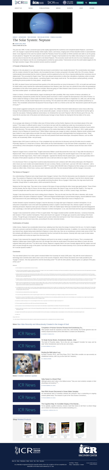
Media (58, 8)
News (31, 8)
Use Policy (71, 462)
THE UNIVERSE (31, 37)
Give (81, 8)
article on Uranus (22, 305)
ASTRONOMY (22, 37)
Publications (44, 8)
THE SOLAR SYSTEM (43, 37)
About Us (18, 8)
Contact (82, 464)
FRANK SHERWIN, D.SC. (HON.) (49, 346)
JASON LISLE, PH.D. (20, 43)
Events (70, 8)
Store (92, 8)
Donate (80, 2)
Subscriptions (76, 464)
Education (42, 461)
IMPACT (15, 37)
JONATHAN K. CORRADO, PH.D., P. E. (50, 410)
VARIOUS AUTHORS (47, 358)
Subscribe (92, 3)
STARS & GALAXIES (56, 37)
